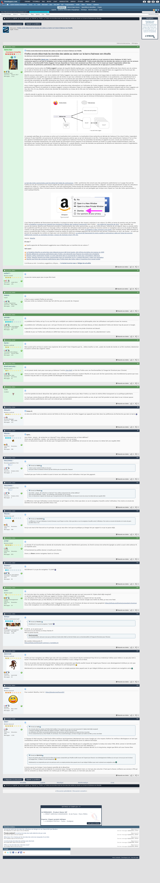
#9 (137, 430)
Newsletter (63, 1)
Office (83, 4)
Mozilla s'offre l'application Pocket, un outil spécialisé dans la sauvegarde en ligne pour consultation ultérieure (63, 256)
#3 (137, 292)
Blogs (49, 1)
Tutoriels (36, 1)
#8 (137, 407)
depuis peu (44, 59)
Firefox (41, 18)
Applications (61, 7)
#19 (137, 718)
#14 (137, 562)
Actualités (23, 783)
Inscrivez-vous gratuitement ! (39, 12)
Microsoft (44, 4)
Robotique (84, 10)
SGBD (77, 4)
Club (93, 1)
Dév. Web (56, 4)
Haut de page (134, 857)
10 (133, 289)
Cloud (30, 4)
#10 (137, 457)
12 (133, 267)
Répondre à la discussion (13, 24)
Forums (27, 1)
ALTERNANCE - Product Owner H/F (54, 812)
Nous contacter (116, 857)
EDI (62, 4)
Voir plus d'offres (93, 823)
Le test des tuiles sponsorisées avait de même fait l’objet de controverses (48, 183)
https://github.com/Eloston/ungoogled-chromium (121, 603)
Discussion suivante (79, 791)
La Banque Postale (52, 821)
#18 (137, 685)
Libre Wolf (68, 370)
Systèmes (96, 4)
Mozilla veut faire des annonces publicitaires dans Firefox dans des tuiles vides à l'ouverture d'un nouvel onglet (63, 259)
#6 (137, 363)
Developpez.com (125, 857)
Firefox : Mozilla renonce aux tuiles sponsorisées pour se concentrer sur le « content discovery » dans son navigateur (65, 257)
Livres (100, 10)
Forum (8, 18)
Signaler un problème (33, 24)
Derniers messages (6, 14)
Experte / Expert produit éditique (53, 819)
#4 (137, 314)
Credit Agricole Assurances (56, 814)
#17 (137, 651)
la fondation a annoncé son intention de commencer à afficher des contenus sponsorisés (57, 224)
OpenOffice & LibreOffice (89, 7)
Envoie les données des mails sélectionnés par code (30, 833)
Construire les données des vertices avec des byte (19, 841)
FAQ (43, 1)
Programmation (69, 4)
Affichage (134, 43)
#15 (137, 587)
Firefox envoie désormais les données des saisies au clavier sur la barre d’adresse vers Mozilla (44, 28)
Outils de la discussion (123, 43)
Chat (55, 1)
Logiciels (53, 10)
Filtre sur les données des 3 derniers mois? (16, 845)
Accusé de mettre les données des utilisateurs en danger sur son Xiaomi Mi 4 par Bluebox (31, 829)
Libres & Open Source (73, 7)
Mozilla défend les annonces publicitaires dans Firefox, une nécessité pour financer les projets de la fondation (62, 254)
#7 (137, 387)
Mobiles (89, 4)
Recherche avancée (154, 14)
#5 (137, 340)
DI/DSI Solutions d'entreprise (18, 4)
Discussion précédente (63, 791)
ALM (38, 4)
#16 (137, 613)
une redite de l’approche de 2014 (108, 224)
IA (34, 4)
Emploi (73, 1)
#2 (137, 270)
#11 (137, 482)
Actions (15, 14)
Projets (100, 7)
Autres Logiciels (24, 18)
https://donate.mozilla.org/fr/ (55, 692)
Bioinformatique (92, 10)
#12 (137, 511)
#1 (137, 46)
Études (80, 1)
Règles (48, 14)
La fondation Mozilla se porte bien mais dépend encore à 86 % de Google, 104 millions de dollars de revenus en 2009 (65, 252)
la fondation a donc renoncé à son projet (98, 230)
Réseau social (23, 14)
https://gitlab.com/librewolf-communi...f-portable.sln (41, 643)
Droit (87, 1)
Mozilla (32, 238)
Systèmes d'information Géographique (68, 10)
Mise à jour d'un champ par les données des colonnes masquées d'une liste (26, 837)
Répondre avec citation (122, 267)
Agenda (38, 14)
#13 (137, 538)
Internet (34, 18)
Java (50, 4)
